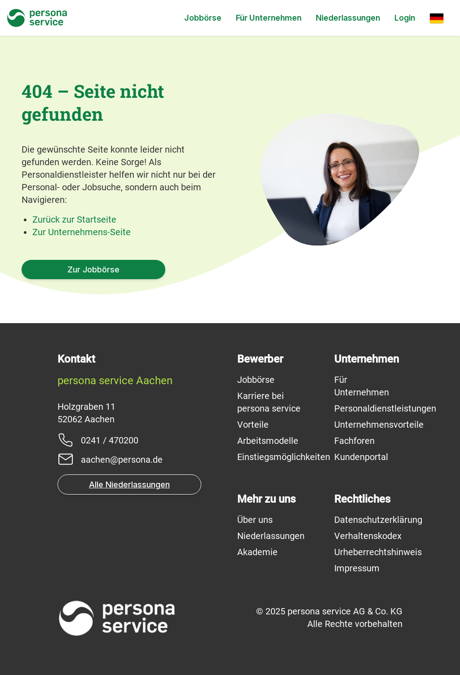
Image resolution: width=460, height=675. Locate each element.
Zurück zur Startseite (74, 219)
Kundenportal (361, 456)
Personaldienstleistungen (385, 408)
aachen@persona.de (122, 459)
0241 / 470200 (109, 440)
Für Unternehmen (268, 17)
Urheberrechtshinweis (378, 552)
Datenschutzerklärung (378, 519)
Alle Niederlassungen (129, 484)
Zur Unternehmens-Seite (81, 232)
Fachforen (354, 440)
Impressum (357, 568)
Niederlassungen (348, 17)
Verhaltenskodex (368, 535)
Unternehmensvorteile (379, 424)
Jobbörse (202, 17)
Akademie (257, 552)
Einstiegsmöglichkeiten (283, 456)
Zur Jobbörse (93, 269)
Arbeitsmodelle (267, 440)
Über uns (255, 519)
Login (404, 17)
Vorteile (253, 424)
